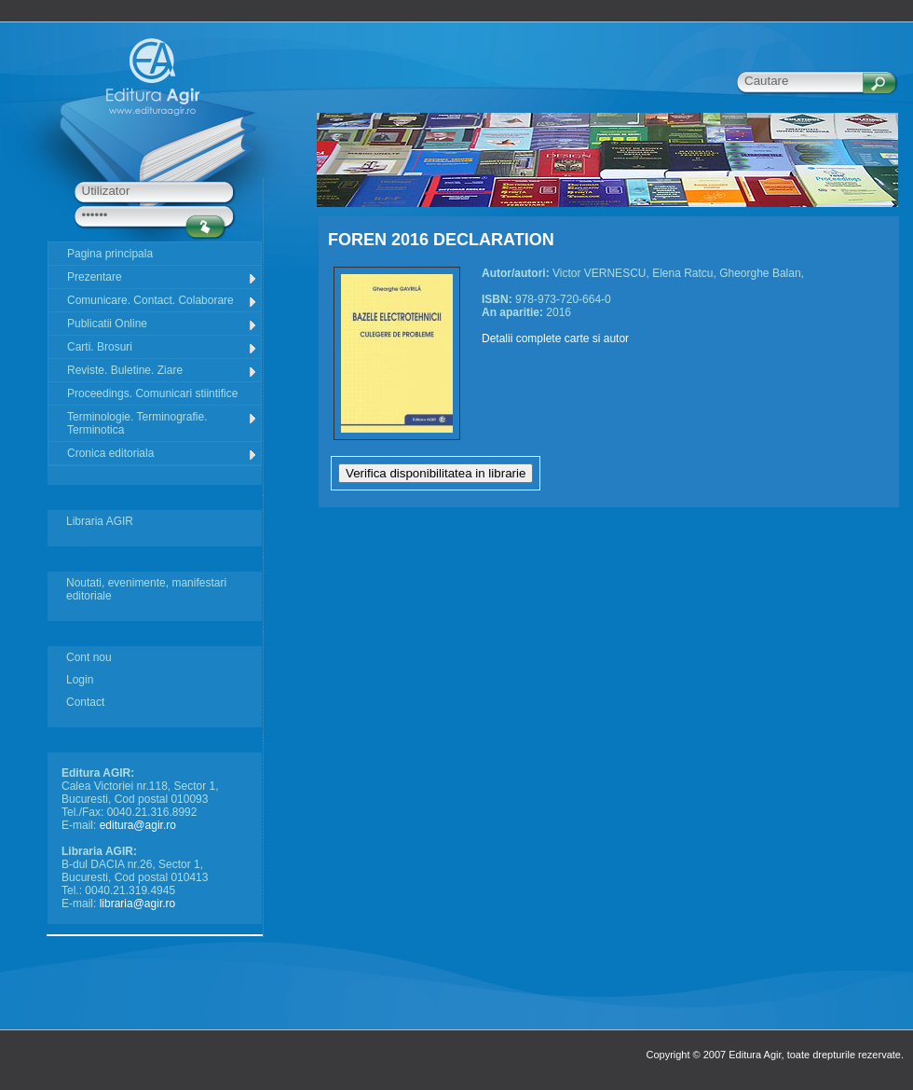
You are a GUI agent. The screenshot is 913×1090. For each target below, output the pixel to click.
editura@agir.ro (138, 825)
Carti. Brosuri (162, 347)
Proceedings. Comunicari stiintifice (152, 393)
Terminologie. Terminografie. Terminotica (162, 423)
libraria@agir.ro (138, 903)
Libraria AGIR (99, 521)
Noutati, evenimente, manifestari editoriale (146, 589)
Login (79, 679)
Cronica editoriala (162, 454)
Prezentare (162, 277)
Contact (85, 702)
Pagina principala (110, 253)
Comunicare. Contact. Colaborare (162, 301)
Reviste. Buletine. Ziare (162, 371)
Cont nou (89, 657)
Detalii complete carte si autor (555, 338)
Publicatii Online (162, 324)
